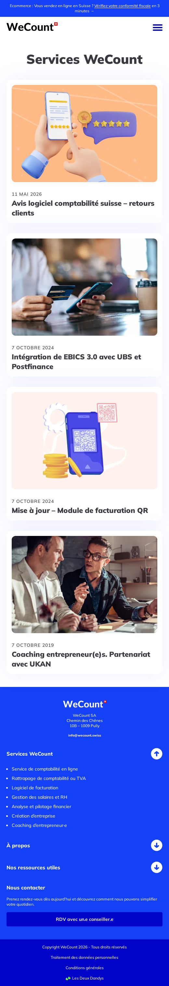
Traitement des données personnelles (84, 957)
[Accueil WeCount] (32, 29)
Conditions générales (85, 967)
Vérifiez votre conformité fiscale (122, 5)
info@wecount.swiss (84, 735)
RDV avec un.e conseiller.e (84, 919)
